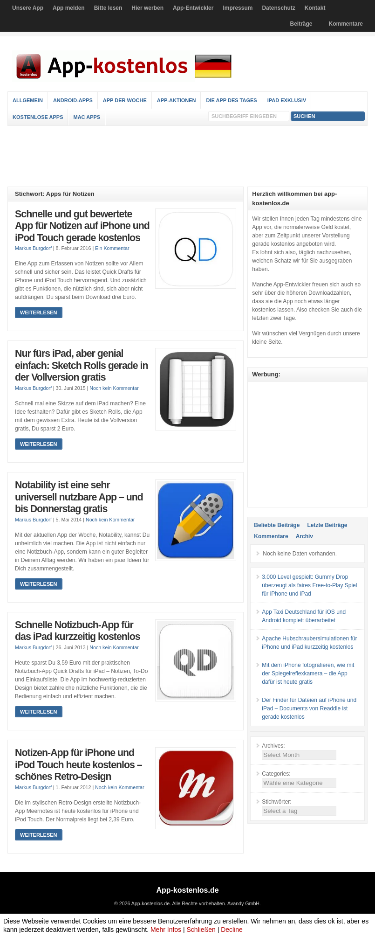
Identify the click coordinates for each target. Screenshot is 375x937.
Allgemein (28, 100)
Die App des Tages (231, 100)
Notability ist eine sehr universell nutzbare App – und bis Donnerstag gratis (79, 496)
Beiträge (301, 24)
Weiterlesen (38, 312)
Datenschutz (278, 8)
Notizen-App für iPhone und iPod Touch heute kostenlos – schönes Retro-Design (78, 764)
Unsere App (27, 8)
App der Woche (125, 100)
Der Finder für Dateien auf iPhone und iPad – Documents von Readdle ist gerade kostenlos (309, 708)
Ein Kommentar (112, 248)
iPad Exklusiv (287, 100)
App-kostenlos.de (187, 890)
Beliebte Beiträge (277, 525)
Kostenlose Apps (38, 117)
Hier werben (147, 8)
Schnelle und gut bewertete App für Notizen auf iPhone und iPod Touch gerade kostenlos (82, 225)
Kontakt (315, 8)
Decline (232, 929)
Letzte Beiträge (327, 525)
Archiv (304, 536)
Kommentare (346, 24)
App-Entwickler (193, 8)
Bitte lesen (108, 8)
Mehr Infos (165, 929)
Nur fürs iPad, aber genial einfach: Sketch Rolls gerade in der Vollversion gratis (81, 365)
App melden (69, 8)
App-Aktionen (176, 100)
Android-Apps (73, 100)
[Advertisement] (187, 156)
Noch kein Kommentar (113, 388)
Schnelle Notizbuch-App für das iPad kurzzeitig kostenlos (77, 631)
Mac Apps (86, 117)
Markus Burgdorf (33, 248)
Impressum (237, 8)
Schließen (201, 929)
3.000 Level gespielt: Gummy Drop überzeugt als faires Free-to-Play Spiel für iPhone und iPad (309, 585)
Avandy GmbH (243, 903)
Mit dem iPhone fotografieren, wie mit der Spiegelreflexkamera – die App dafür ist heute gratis (308, 673)
